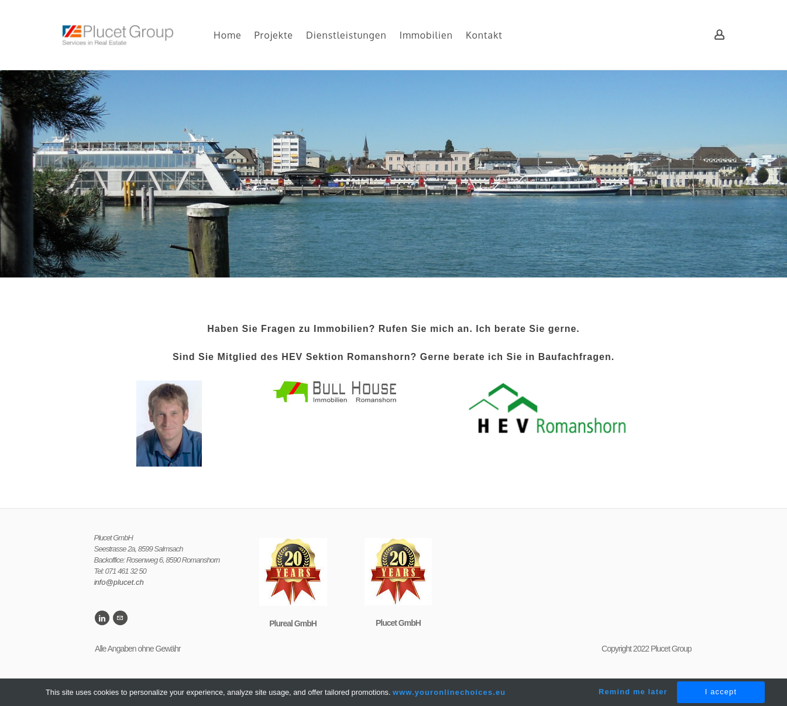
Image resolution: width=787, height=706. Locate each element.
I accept (721, 691)
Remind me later (633, 691)
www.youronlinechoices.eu (449, 692)
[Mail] (120, 618)
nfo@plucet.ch (119, 582)
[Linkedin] (102, 618)
